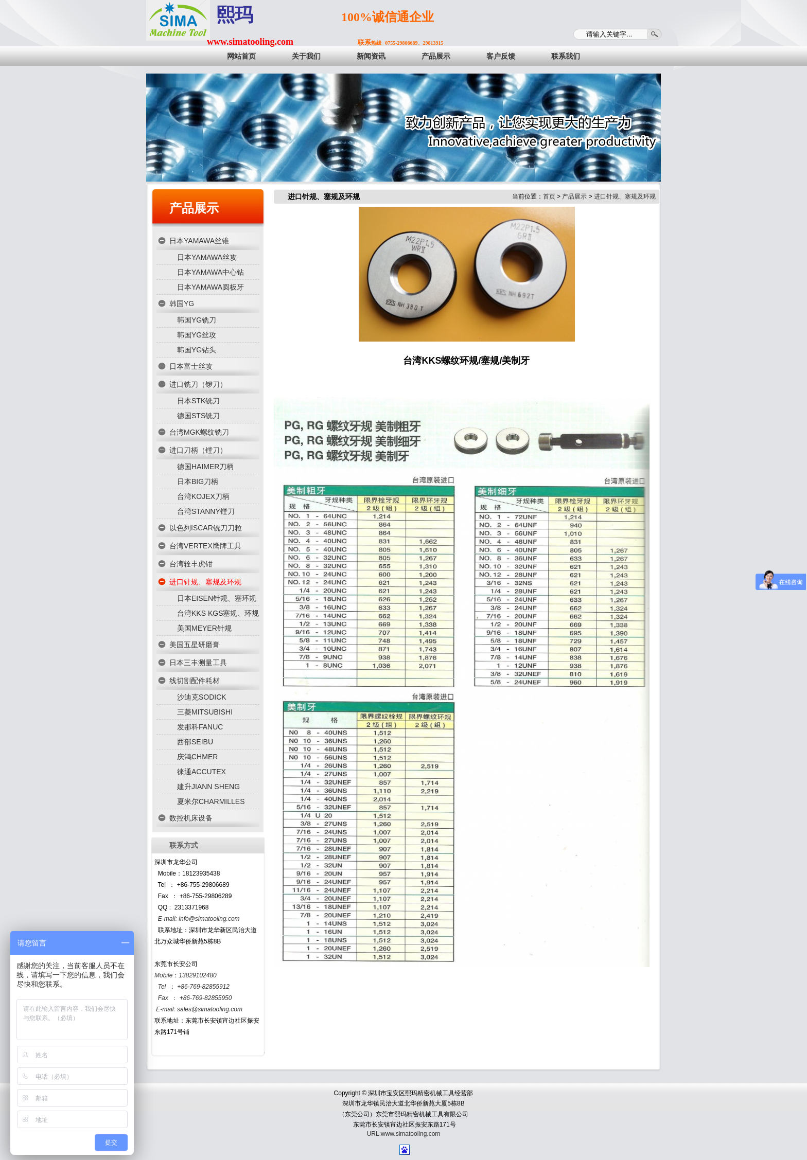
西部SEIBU (195, 742)
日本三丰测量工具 (198, 662)
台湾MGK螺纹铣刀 (199, 432)
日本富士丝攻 (191, 366)
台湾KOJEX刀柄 (203, 496)
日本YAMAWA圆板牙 (210, 287)
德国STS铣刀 (198, 416)
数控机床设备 (191, 818)
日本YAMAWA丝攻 (207, 257)
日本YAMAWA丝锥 (199, 241)
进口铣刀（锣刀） (198, 384)
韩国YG (181, 303)
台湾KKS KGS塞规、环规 (218, 613)
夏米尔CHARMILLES (210, 801)
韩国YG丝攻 (196, 335)
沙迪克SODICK (201, 697)
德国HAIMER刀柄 (205, 466)
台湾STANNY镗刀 (206, 511)
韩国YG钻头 (196, 350)
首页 (549, 196)
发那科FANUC (200, 727)
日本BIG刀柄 (197, 481)
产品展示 (194, 208)
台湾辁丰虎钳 (191, 564)
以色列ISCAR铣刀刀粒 (205, 528)
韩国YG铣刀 (196, 320)
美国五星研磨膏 (194, 644)
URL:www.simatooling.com (404, 1133)
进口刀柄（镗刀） (198, 450)
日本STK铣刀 (198, 401)
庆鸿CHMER (197, 757)
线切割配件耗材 (194, 680)
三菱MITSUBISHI (205, 712)
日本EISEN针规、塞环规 (216, 598)
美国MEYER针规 (204, 628)
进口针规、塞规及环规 (205, 582)
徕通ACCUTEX (201, 772)
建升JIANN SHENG (208, 786)
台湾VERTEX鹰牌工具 (205, 546)
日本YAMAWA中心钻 (210, 272)
